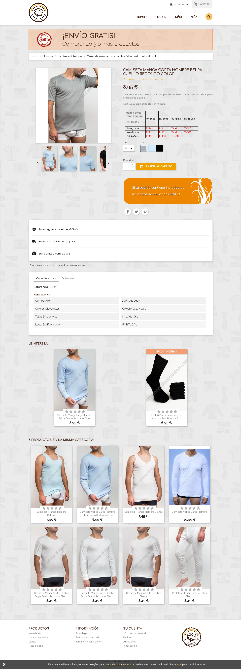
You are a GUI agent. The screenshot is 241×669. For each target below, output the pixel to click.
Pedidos (127, 637)
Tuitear (136, 211)
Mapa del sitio (36, 645)
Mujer (161, 17)
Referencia (41, 286)
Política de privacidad (87, 637)
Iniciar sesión (130, 645)
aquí (179, 664)
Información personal (134, 633)
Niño (178, 17)
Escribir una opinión (152, 79)
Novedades (35, 633)
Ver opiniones (131, 79)
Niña (194, 17)
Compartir (127, 211)
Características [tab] (46, 278)
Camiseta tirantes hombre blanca (143, 511)
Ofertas (32, 641)
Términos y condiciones (89, 641)
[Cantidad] (127, 166)
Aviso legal (82, 633)
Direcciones (129, 641)
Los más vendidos (38, 637)
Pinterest (145, 211)
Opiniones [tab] (68, 278)
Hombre (142, 17)
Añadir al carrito (155, 166)
